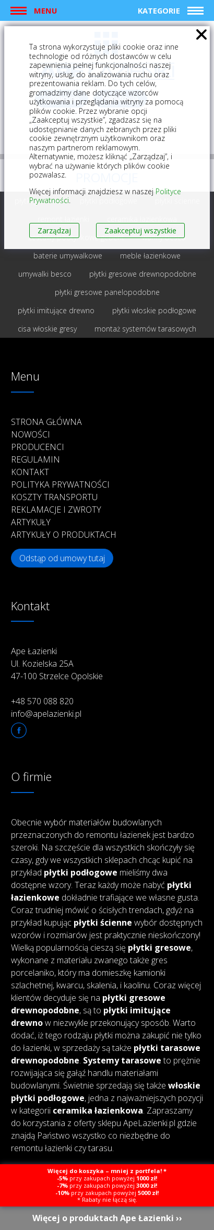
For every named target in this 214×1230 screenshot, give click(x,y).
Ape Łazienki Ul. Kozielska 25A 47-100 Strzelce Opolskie (57, 663)
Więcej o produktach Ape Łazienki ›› (107, 1218)
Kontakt (30, 472)
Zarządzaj (54, 230)
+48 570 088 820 (42, 701)
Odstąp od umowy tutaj (62, 558)
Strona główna (46, 422)
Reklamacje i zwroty (56, 509)
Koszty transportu (54, 497)
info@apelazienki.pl (46, 713)
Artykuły (31, 522)
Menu (45, 10)
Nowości (30, 434)
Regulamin (35, 459)
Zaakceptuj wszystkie (140, 230)
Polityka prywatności (60, 484)
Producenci (37, 447)
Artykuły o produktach (63, 534)
